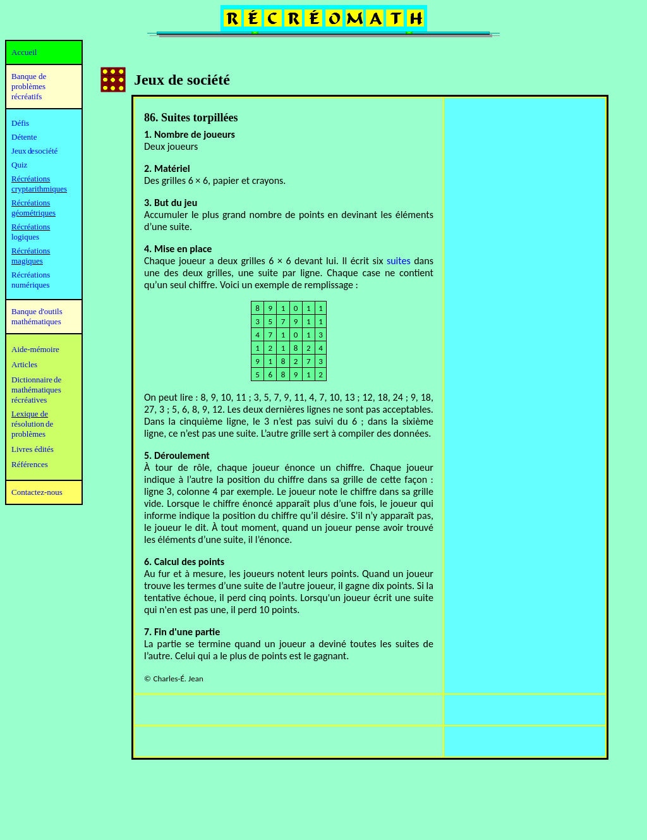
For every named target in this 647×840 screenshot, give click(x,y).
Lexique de (29, 413)
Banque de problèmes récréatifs (28, 86)
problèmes (28, 434)
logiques (25, 236)
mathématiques (36, 389)
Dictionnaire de (36, 379)
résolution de (32, 424)
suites (399, 261)
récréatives (29, 400)
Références (29, 464)
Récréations (30, 226)
